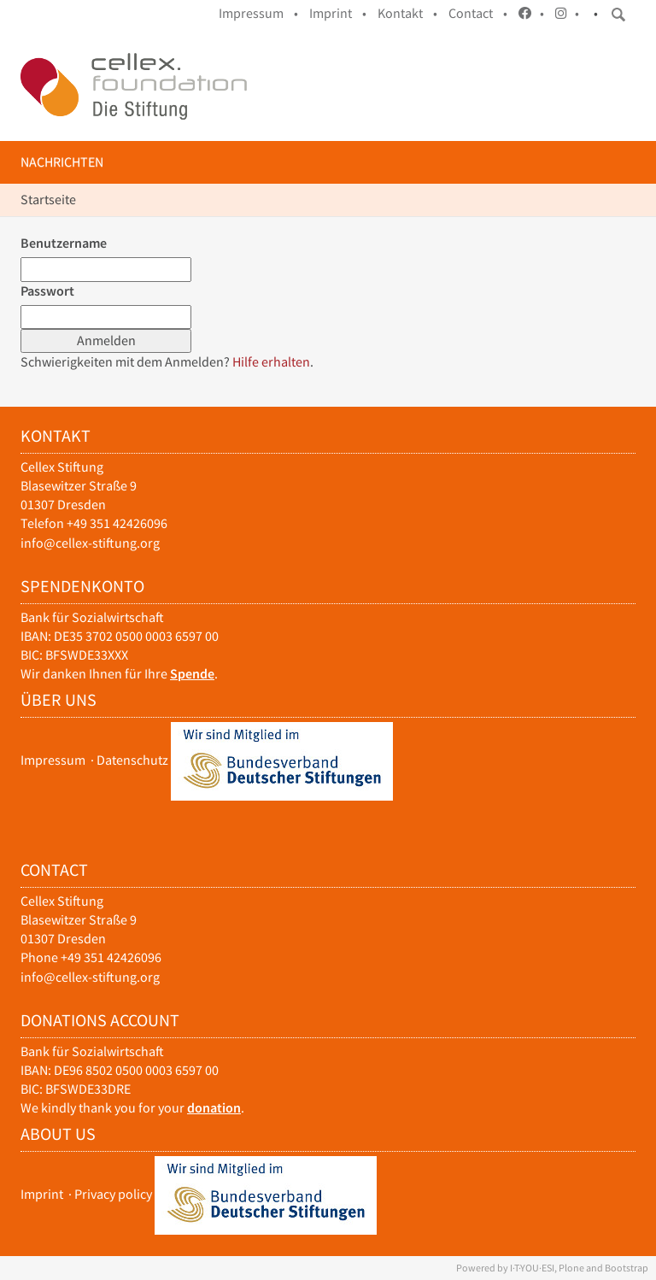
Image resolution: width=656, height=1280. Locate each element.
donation (214, 1108)
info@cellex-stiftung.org (90, 543)
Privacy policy (113, 1194)
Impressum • (258, 13)
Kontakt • (407, 13)
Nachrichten (61, 162)
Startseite (48, 199)
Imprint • (337, 13)
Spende (192, 674)
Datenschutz (132, 760)
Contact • (477, 13)
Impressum (52, 760)
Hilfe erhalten (271, 362)
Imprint (41, 1194)
